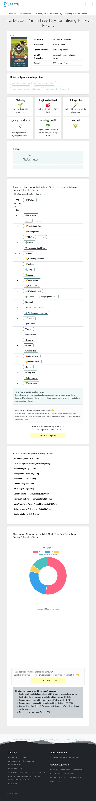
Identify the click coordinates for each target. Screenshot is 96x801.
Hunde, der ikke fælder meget (66, 769)
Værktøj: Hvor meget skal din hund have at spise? (24, 778)
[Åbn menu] (89, 4)
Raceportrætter (17, 757)
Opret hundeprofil (48, 435)
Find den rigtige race (75, 739)
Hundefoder (15, 768)
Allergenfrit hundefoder (44, 83)
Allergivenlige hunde (62, 773)
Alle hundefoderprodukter (23, 739)
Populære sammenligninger (65, 777)
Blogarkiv (55, 781)
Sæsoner (13, 783)
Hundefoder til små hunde (56, 89)
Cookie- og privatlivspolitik (65, 757)
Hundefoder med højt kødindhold (26, 89)
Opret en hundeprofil (48, 680)
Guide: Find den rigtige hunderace (26, 772)
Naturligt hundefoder (21, 83)
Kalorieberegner (51, 739)
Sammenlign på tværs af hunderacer (21, 763)
